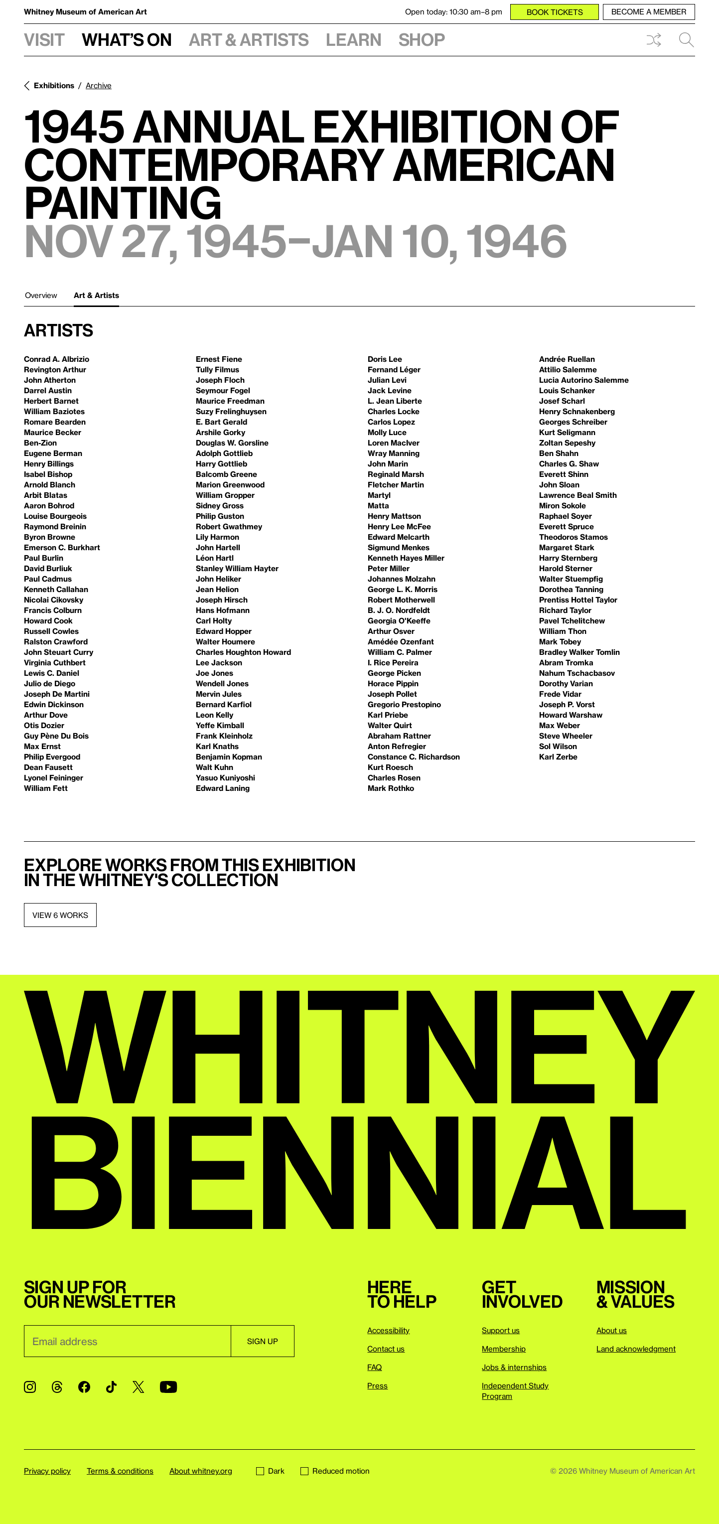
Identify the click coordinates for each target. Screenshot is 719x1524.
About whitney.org (200, 1470)
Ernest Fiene (219, 358)
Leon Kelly (214, 714)
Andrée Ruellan (567, 358)
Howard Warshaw (570, 714)
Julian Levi (387, 379)
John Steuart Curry (58, 651)
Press (377, 1385)
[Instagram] (30, 1387)
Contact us (386, 1348)
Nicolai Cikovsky (53, 599)
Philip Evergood (52, 756)
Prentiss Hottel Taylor (578, 599)
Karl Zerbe (558, 756)
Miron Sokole (562, 505)
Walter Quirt (390, 725)
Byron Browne (49, 536)
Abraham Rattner (399, 735)
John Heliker (218, 578)
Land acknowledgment (636, 1348)
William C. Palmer (400, 651)
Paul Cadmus (48, 578)
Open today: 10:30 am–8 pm (453, 11)
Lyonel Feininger (53, 777)
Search (687, 40)
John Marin (388, 463)
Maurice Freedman (230, 400)
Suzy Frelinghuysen (231, 411)
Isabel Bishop (48, 473)
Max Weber (559, 725)
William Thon (562, 630)
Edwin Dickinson (54, 704)
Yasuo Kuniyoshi (225, 777)
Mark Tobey (560, 641)
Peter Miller (389, 568)
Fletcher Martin (396, 484)
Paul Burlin (43, 557)
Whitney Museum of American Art (85, 11)
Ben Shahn (558, 453)
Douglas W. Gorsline (232, 442)
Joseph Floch (220, 379)
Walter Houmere (225, 641)
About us (611, 1330)
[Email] (127, 1341)
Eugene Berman (53, 453)
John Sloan (559, 484)
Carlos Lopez (391, 421)
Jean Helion (217, 589)
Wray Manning (394, 453)
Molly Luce (387, 432)
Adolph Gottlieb (224, 453)
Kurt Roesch (390, 766)
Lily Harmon (217, 536)
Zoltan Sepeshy (567, 442)
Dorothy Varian (566, 683)
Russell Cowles (51, 630)
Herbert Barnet (51, 400)
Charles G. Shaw (569, 463)
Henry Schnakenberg (577, 411)
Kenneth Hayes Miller (406, 557)
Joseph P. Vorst (567, 704)
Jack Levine (390, 390)
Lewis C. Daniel (51, 672)
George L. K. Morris (402, 589)
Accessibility (388, 1330)
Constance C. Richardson (414, 756)
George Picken (394, 672)
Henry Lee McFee (399, 526)
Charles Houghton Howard (243, 651)
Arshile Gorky (220, 432)
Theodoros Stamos (573, 536)
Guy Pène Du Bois (56, 735)
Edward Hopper (224, 630)
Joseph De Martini (57, 693)
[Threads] (57, 1387)
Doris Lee (385, 358)
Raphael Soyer (565, 515)
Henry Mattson (394, 515)
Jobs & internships (514, 1367)
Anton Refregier (397, 746)
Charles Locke (394, 411)
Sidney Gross (220, 505)
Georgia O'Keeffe (399, 620)
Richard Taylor (565, 610)
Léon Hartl (215, 557)
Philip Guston (220, 515)
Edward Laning (223, 787)
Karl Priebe (388, 714)
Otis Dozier (44, 725)
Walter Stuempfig (571, 578)
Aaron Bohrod (49, 505)
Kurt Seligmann (567, 432)
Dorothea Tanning (571, 589)
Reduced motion (335, 1470)
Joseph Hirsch (222, 599)
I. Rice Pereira (393, 662)
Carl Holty (214, 620)
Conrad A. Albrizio (56, 358)
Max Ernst (42, 746)
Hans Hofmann (223, 610)
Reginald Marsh (396, 473)
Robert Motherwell (401, 599)
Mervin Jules (219, 693)
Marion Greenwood (230, 484)
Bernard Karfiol (224, 704)
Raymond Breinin (55, 526)
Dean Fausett (48, 766)
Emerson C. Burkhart (62, 547)
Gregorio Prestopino (404, 704)
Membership (504, 1348)
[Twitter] (138, 1387)
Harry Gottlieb (221, 463)
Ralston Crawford (56, 641)
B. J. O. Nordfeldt (399, 610)
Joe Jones (214, 672)
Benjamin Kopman (229, 756)
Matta (378, 505)
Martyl (379, 494)
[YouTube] (168, 1387)
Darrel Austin (48, 390)
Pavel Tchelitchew (572, 620)
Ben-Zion (40, 442)
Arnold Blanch (49, 484)
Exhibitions (54, 85)
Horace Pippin (393, 683)
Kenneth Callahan (56, 589)
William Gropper (225, 494)
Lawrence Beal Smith (578, 494)
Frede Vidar (560, 693)
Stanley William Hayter (237, 568)
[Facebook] (84, 1387)
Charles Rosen (394, 777)
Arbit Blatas (45, 494)
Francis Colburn (53, 610)
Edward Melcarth (399, 536)
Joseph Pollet (392, 693)
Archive (99, 85)
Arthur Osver (391, 630)
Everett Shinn (563, 473)
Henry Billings (49, 463)
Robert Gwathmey (229, 526)
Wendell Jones (222, 683)
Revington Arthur (55, 369)
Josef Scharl (562, 400)
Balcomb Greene (226, 473)
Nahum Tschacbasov (577, 672)
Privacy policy (47, 1470)
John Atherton (50, 379)
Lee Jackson (219, 662)
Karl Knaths (217, 746)
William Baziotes (54, 411)
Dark (270, 1470)
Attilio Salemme (568, 369)
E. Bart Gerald (221, 421)
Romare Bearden (55, 421)
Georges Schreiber (573, 421)
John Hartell (218, 547)
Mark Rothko (391, 787)
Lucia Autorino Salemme (584, 379)
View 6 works (60, 915)
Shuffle (654, 40)
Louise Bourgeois (55, 515)
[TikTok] (111, 1387)
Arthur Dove (46, 714)
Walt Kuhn (214, 766)
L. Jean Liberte (395, 400)
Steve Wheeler (565, 735)
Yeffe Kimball (220, 725)
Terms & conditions (120, 1470)
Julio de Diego (49, 683)
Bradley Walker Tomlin (579, 651)
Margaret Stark (566, 547)
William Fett (46, 787)
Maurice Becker (52, 432)
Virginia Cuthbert (55, 662)
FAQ (374, 1367)
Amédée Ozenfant (401, 641)
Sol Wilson (558, 746)
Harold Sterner (565, 568)
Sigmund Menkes (399, 547)
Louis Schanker (567, 390)
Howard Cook (48, 620)
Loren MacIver (394, 442)
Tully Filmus (217, 369)
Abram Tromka (566, 662)
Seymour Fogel (223, 390)
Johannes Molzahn (401, 578)
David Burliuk (48, 568)
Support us (501, 1330)
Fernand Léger (394, 369)
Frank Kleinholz (224, 735)
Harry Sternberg (568, 557)
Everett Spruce (566, 526)
